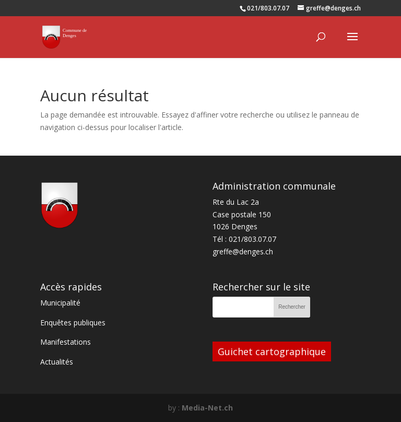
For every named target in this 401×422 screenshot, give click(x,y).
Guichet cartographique (272, 351)
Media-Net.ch (207, 408)
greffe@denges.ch (243, 251)
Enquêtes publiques (72, 322)
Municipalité (60, 303)
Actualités (56, 362)
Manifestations (65, 342)
